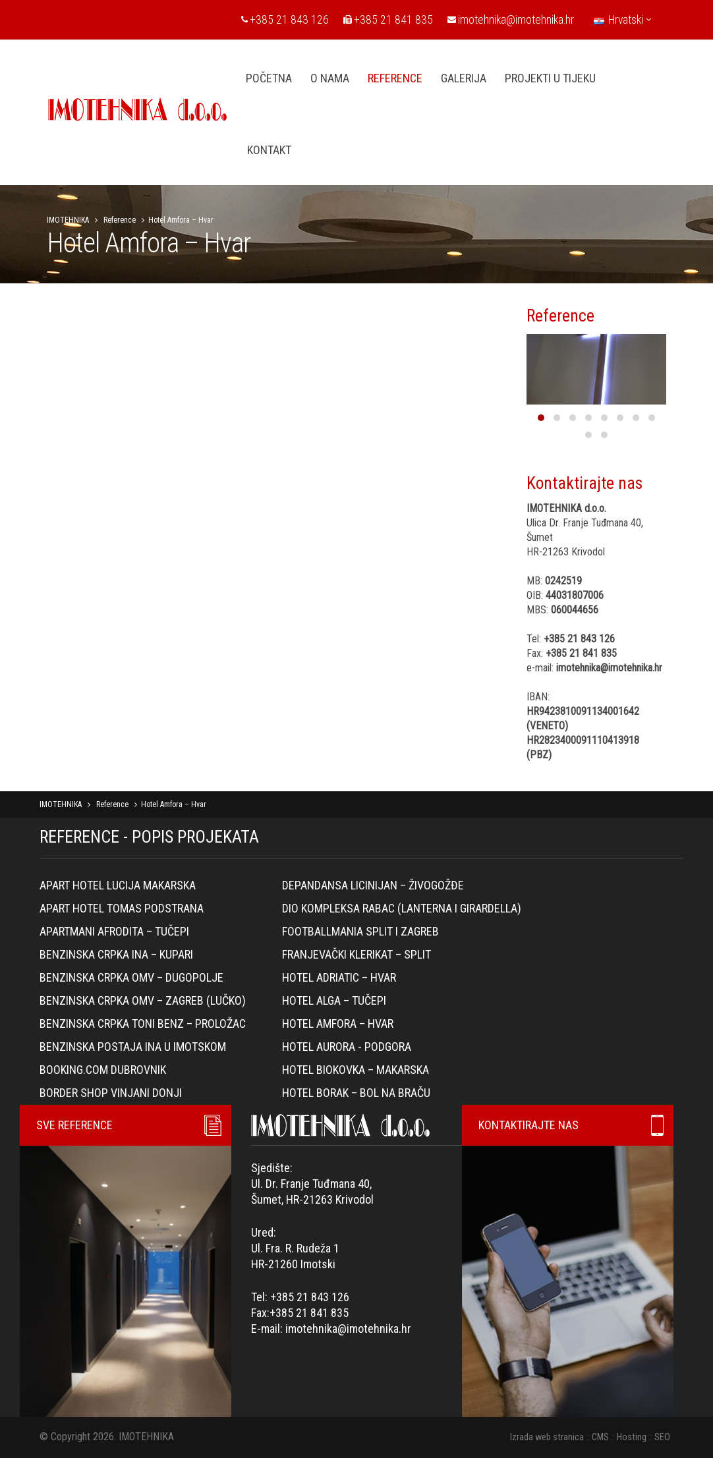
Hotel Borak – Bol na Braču (356, 1093)
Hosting (631, 1437)
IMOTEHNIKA (68, 220)
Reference (119, 220)
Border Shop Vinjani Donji (111, 1093)
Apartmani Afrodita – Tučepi (114, 931)
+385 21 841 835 (388, 19)
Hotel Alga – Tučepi (334, 1000)
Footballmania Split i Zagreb (360, 931)
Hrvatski (622, 19)
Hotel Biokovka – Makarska (355, 1070)
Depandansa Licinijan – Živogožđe (373, 885)
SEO (662, 1437)
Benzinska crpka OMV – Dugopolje (131, 977)
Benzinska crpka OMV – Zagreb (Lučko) (143, 1000)
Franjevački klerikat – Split (356, 954)
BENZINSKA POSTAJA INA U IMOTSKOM (133, 1046)
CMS (600, 1437)
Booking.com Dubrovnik (103, 1070)
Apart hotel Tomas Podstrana (122, 908)
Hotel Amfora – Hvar (337, 1023)
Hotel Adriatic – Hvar (339, 977)
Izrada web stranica (547, 1437)
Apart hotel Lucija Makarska (118, 885)
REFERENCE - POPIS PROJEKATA (149, 837)
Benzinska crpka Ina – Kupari (116, 954)
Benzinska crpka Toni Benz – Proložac (143, 1023)
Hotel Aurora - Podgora (346, 1046)
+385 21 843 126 (285, 19)
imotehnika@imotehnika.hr (510, 19)
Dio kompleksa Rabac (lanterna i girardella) (401, 908)
